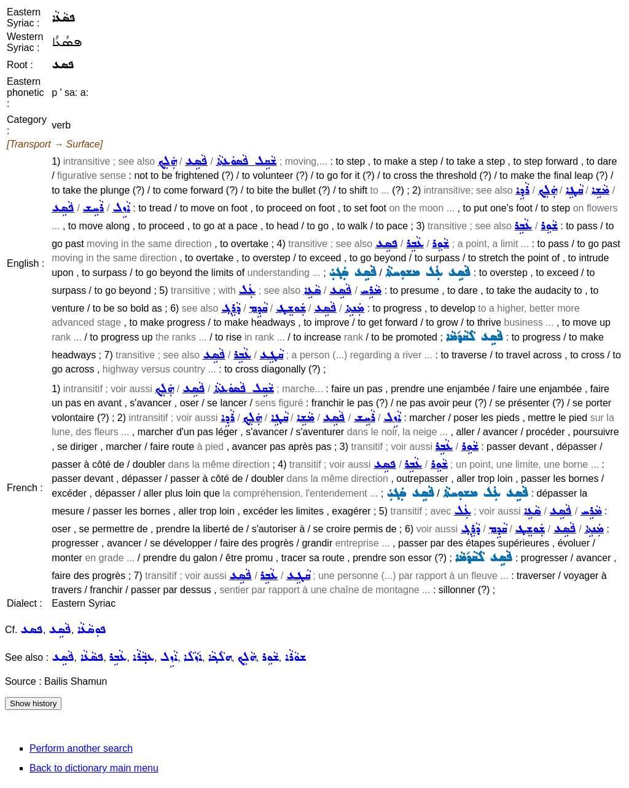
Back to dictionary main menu (93, 768)
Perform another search (81, 748)
